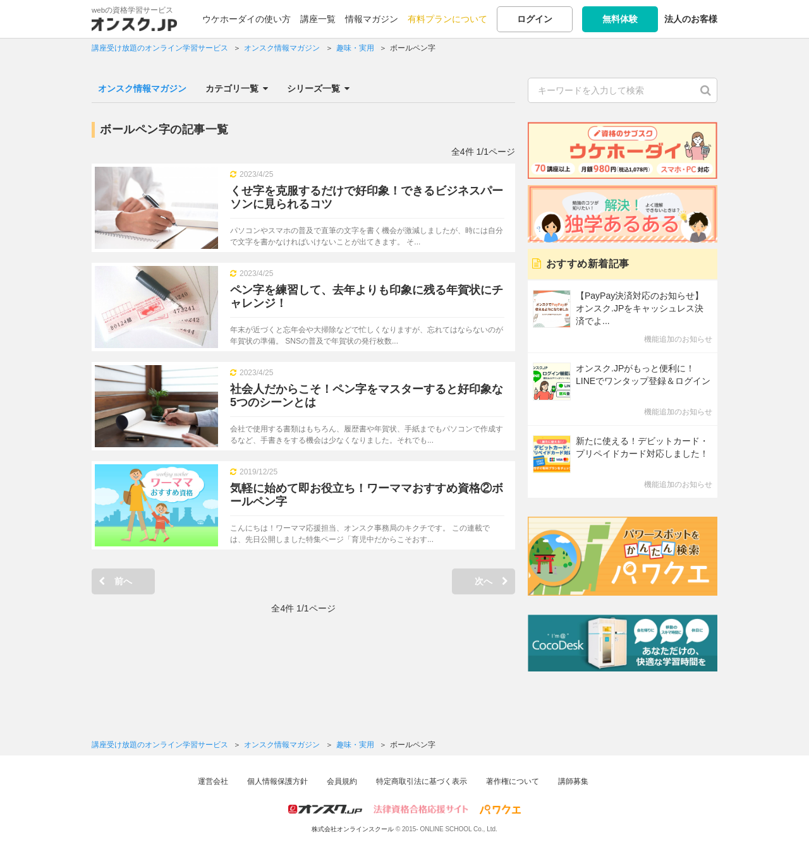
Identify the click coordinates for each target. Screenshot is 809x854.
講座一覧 (318, 19)
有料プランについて (447, 19)
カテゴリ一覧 (236, 88)
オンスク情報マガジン (142, 88)
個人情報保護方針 (277, 781)
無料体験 (620, 19)
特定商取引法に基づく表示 (421, 781)
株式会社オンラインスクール (353, 829)
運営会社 (213, 781)
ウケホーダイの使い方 (246, 19)
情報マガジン (371, 19)
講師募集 (573, 781)
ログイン (534, 19)
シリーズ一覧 (318, 88)
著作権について (512, 781)
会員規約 (342, 781)
